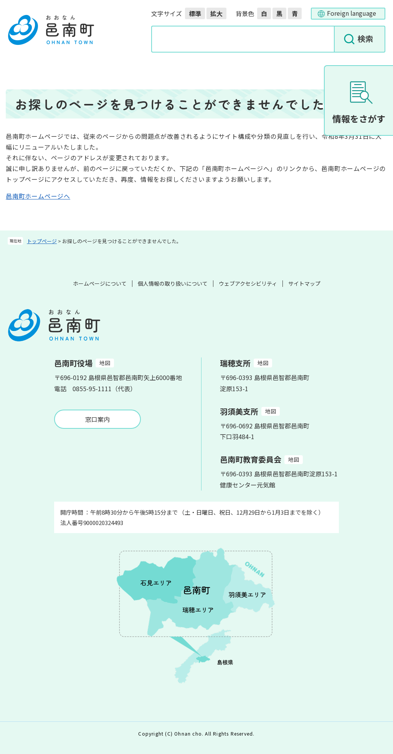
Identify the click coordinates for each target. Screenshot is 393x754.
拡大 (216, 13)
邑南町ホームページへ (38, 196)
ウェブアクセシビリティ (248, 283)
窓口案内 (97, 419)
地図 (104, 363)
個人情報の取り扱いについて (173, 283)
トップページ (42, 241)
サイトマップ (304, 283)
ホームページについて (100, 283)
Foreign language (351, 13)
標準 (195, 13)
